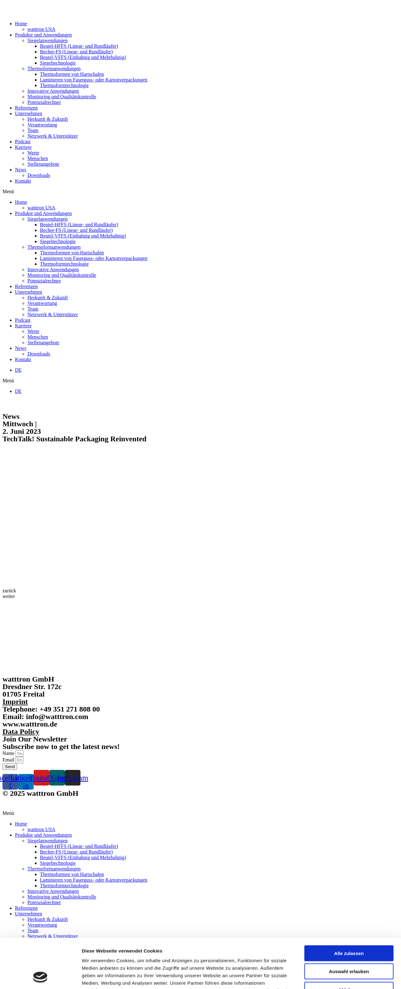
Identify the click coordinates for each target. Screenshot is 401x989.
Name (9, 753)
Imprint (15, 702)
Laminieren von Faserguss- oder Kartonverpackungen (93, 79)
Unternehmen (28, 113)
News (20, 169)
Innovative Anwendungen (53, 91)
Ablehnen (349, 943)
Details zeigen (331, 976)
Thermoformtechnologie (64, 85)
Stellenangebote (43, 164)
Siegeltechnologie (58, 63)
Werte (33, 152)
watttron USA (41, 29)
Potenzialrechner (44, 102)
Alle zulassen (349, 906)
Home (21, 23)
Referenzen (26, 107)
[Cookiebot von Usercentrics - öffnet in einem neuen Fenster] (40, 977)
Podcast (23, 141)
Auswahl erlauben (349, 925)
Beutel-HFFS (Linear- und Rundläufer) (79, 46)
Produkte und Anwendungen (43, 34)
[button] (200, 191)
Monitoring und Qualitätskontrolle (61, 96)
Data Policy (20, 731)
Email (9, 759)
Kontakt (23, 181)
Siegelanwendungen (47, 40)
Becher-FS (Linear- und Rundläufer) (76, 51)
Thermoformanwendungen (54, 68)
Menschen (37, 158)
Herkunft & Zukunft (47, 119)
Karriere (23, 147)
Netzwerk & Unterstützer (52, 136)
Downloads (38, 175)
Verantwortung (42, 124)
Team (32, 130)
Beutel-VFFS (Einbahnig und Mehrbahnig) (83, 57)
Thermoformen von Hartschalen (72, 74)
